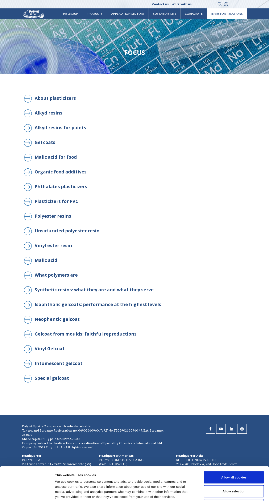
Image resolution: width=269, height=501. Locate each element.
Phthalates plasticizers (61, 186)
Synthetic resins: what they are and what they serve (94, 290)
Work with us (182, 4)
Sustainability (164, 14)
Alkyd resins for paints (60, 128)
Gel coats (45, 142)
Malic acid (46, 260)
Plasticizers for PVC (56, 201)
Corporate (194, 14)
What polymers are (56, 275)
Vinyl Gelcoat (50, 349)
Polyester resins (53, 216)
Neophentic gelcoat (57, 319)
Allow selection (233, 459)
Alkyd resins (48, 113)
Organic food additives (61, 172)
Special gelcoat (52, 378)
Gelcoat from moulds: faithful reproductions (86, 334)
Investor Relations (227, 14)
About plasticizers (55, 98)
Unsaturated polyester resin (67, 231)
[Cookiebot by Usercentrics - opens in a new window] (27, 493)
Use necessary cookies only (234, 473)
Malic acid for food (56, 157)
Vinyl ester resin (53, 245)
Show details (220, 492)
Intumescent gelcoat (58, 363)
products (95, 14)
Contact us (160, 4)
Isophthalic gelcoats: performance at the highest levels (98, 304)
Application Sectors (127, 14)
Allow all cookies (234, 446)
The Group (69, 14)
